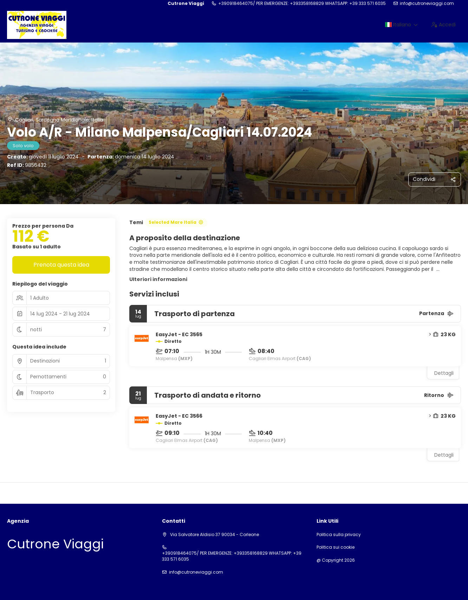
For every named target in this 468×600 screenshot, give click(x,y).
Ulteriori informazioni (158, 279)
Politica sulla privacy (339, 534)
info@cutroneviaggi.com (427, 3)
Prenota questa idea (61, 265)
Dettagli (444, 373)
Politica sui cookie (336, 547)
